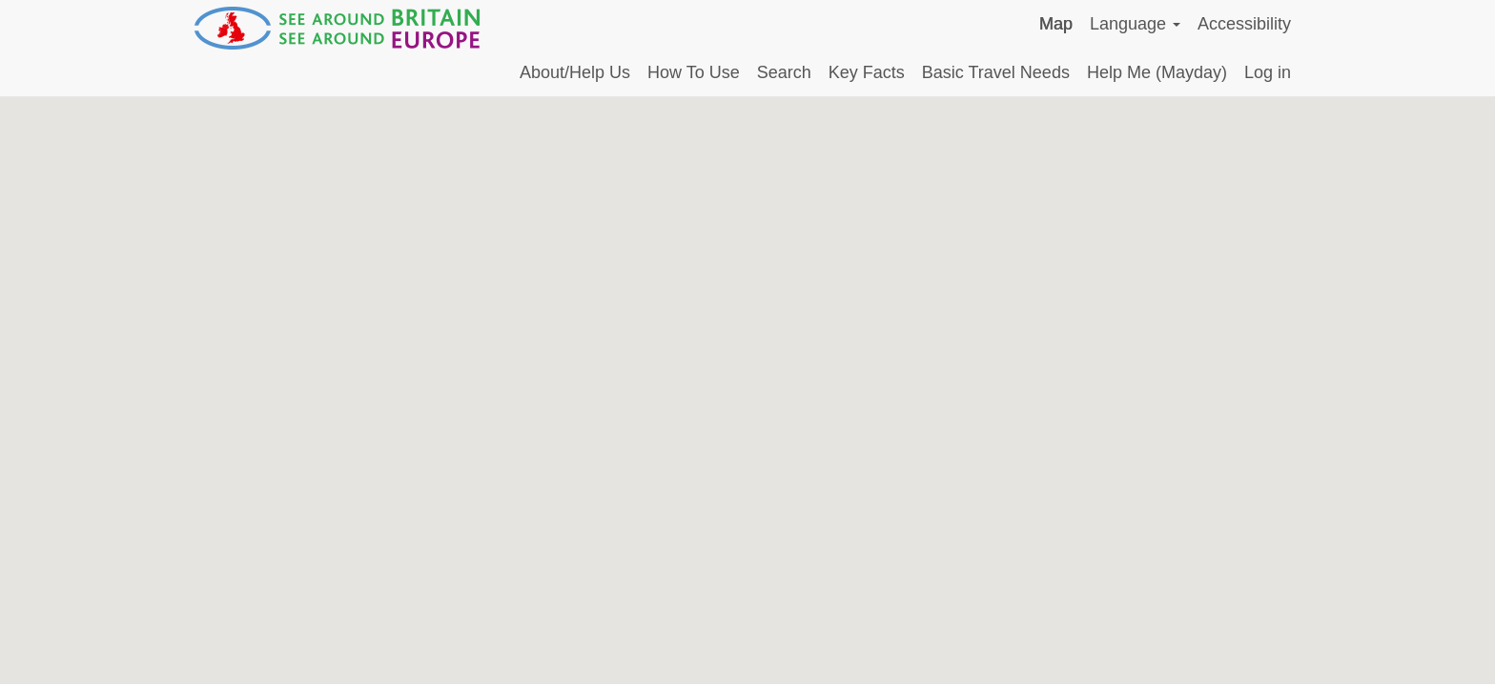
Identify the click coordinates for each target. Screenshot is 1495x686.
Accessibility (1244, 23)
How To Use (693, 72)
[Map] (747, 390)
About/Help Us (575, 72)
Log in (1267, 72)
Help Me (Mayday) (1157, 72)
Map (1056, 23)
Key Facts (867, 72)
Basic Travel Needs (996, 72)
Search (784, 72)
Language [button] (1135, 23)
